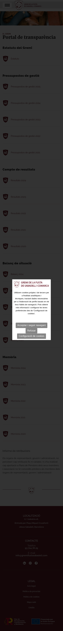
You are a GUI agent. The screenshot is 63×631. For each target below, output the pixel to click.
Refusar (31, 315)
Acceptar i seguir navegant (31, 309)
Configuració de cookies (31, 320)
